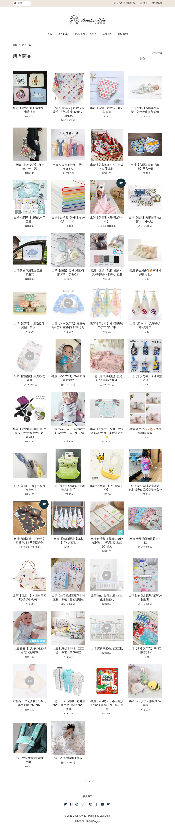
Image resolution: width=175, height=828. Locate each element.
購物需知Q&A (93, 821)
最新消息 (107, 33)
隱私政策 (79, 821)
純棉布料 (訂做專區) (86, 33)
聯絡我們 (123, 33)
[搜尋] (22, 3)
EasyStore (105, 815)
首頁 (49, 33)
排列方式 (157, 53)
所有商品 (64, 33)
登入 (116, 3)
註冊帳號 (128, 3)
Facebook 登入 (140, 3)
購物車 (159, 3)
